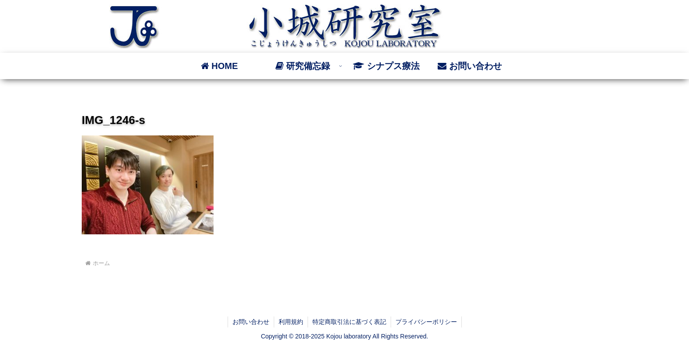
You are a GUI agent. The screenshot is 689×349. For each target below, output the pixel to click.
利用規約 (291, 321)
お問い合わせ (250, 321)
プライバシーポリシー (426, 321)
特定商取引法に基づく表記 (349, 321)
